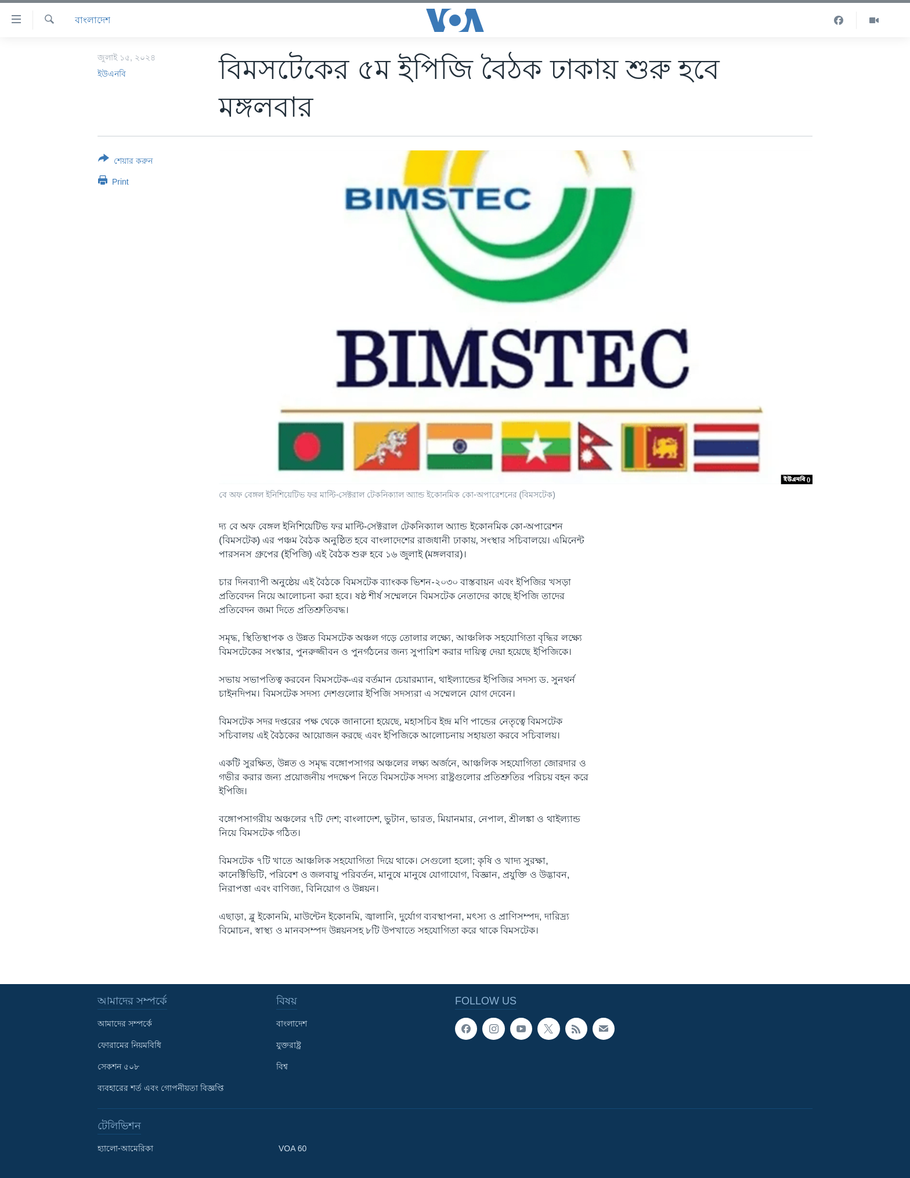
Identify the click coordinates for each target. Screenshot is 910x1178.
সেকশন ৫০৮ (118, 1066)
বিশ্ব (282, 1066)
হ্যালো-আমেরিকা (125, 1148)
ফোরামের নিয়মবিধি (129, 1045)
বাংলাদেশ (92, 20)
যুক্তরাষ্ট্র (288, 1045)
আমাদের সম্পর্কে (125, 1023)
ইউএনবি (112, 73)
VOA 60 (292, 1148)
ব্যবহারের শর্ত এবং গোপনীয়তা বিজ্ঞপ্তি (161, 1088)
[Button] (125, 162)
